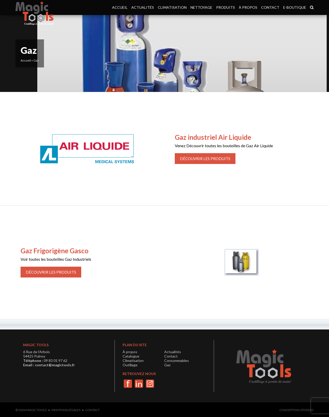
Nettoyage (201, 7)
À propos (248, 7)
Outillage (130, 365)
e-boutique (294, 7)
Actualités (142, 7)
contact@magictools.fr (55, 365)
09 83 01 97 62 (55, 360)
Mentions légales (65, 410)
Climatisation (172, 7)
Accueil (119, 7)
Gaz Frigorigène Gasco (54, 251)
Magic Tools (36, 410)
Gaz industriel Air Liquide (213, 137)
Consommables (176, 360)
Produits (225, 7)
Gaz (167, 365)
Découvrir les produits (205, 158)
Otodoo (307, 410)
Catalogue (131, 356)
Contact (270, 7)
